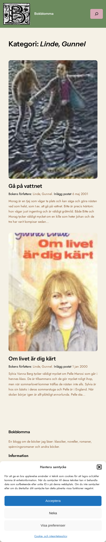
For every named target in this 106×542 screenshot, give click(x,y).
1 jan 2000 (80, 366)
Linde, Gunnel (42, 194)
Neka (53, 513)
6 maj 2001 (80, 194)
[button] (99, 467)
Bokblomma (43, 14)
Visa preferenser (53, 525)
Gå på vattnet (25, 186)
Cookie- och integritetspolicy (50, 536)
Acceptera (53, 501)
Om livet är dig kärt (32, 359)
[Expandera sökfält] (96, 14)
